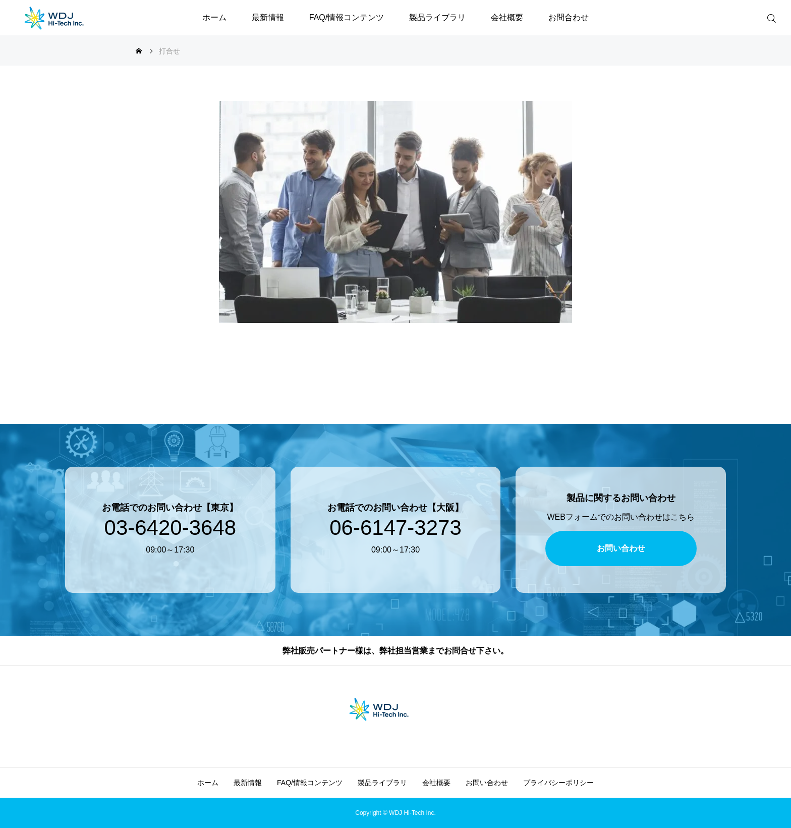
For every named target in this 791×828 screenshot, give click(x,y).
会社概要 (507, 17)
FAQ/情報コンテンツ (346, 17)
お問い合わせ (487, 783)
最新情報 (268, 17)
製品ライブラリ (437, 17)
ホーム (214, 17)
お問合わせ (568, 17)
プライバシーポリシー (558, 783)
